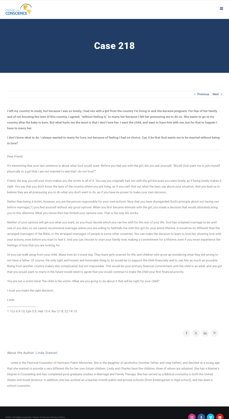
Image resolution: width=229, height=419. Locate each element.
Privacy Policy (58, 417)
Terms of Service (41, 417)
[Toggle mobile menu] (222, 8)
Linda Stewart (47, 353)
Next (216, 94)
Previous (203, 94)
